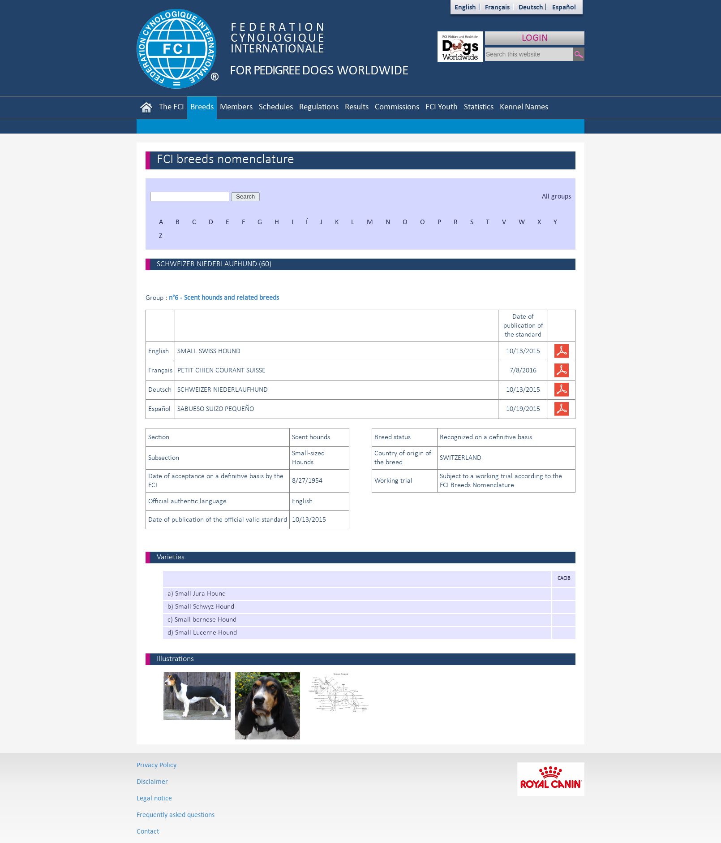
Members (236, 106)
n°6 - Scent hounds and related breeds (224, 297)
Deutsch (531, 7)
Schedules (276, 106)
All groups (556, 196)
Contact (148, 831)
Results (357, 106)
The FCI (171, 106)
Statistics (479, 106)
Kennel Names (524, 106)
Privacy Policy (156, 765)
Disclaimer (152, 781)
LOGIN (535, 37)
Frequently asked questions (176, 814)
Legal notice (154, 798)
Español (564, 7)
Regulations (319, 106)
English (465, 7)
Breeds (202, 106)
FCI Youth (441, 106)
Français (497, 7)
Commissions (397, 106)
